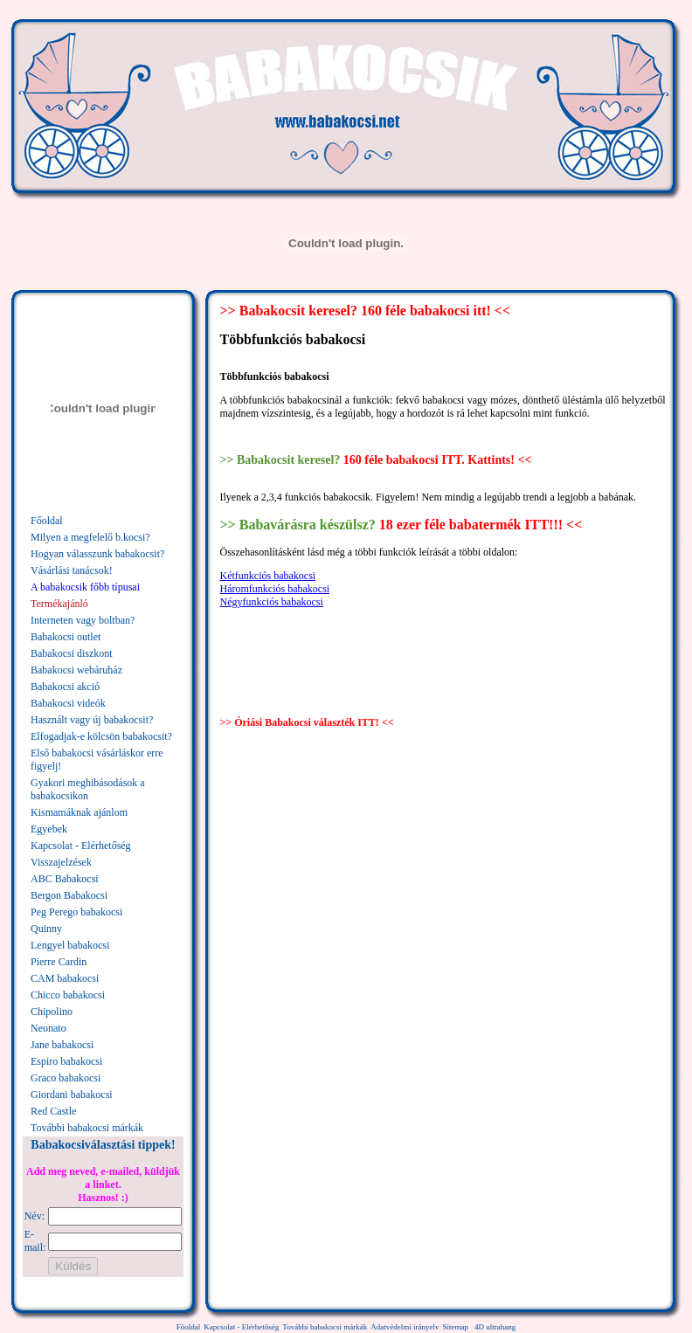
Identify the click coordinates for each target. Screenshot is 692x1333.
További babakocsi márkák (87, 1128)
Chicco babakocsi (68, 995)
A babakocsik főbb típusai (85, 587)
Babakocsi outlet (65, 637)
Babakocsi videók (68, 703)
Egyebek (49, 829)
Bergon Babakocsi (69, 895)
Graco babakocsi (65, 1078)
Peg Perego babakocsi (76, 912)
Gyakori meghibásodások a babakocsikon (88, 789)
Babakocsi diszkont (72, 653)
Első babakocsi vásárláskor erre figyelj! (97, 759)
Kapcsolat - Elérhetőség (81, 845)
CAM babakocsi (65, 978)
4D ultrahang (495, 1327)
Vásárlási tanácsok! (72, 570)
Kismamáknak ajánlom (79, 812)
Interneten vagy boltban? (83, 620)
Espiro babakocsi (66, 1061)
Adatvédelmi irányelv (404, 1327)
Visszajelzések (61, 862)
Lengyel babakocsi (70, 945)
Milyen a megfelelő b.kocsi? (90, 537)
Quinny (46, 928)
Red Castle (53, 1111)
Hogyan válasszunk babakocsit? (97, 554)
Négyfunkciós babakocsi (271, 602)
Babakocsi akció (65, 686)
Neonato (48, 1028)
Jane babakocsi (62, 1045)
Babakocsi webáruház (76, 670)
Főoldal (47, 521)
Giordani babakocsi (72, 1094)
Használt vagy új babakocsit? (92, 720)
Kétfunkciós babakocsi (268, 576)
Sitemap (455, 1327)
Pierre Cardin (58, 962)
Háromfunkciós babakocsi (275, 589)
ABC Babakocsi (65, 879)
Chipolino (52, 1011)
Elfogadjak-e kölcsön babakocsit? (101, 736)
